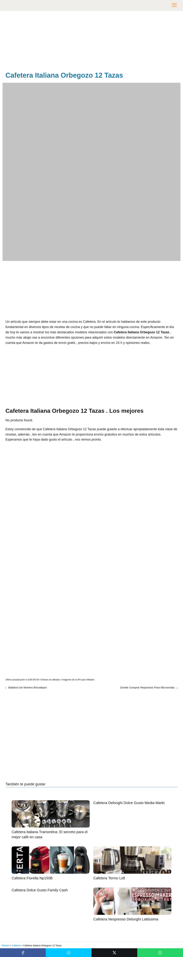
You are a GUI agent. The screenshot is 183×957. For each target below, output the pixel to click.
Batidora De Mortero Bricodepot (27, 687)
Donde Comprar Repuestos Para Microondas (147, 687)
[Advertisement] (91, 41)
